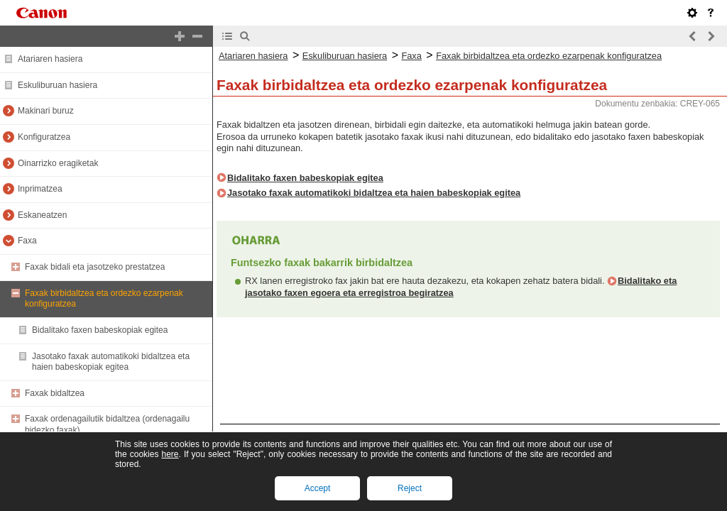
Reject (410, 488)
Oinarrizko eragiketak (58, 163)
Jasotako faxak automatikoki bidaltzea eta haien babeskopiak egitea (111, 362)
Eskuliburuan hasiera (57, 85)
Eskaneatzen (42, 215)
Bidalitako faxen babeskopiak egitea (100, 330)
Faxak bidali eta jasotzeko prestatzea (95, 267)
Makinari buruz (46, 111)
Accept (318, 488)
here (169, 454)
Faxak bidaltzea (54, 393)
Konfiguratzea (44, 137)
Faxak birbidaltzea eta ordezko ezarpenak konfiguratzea (549, 55)
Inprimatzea (40, 189)
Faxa (27, 241)
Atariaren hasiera (50, 59)
